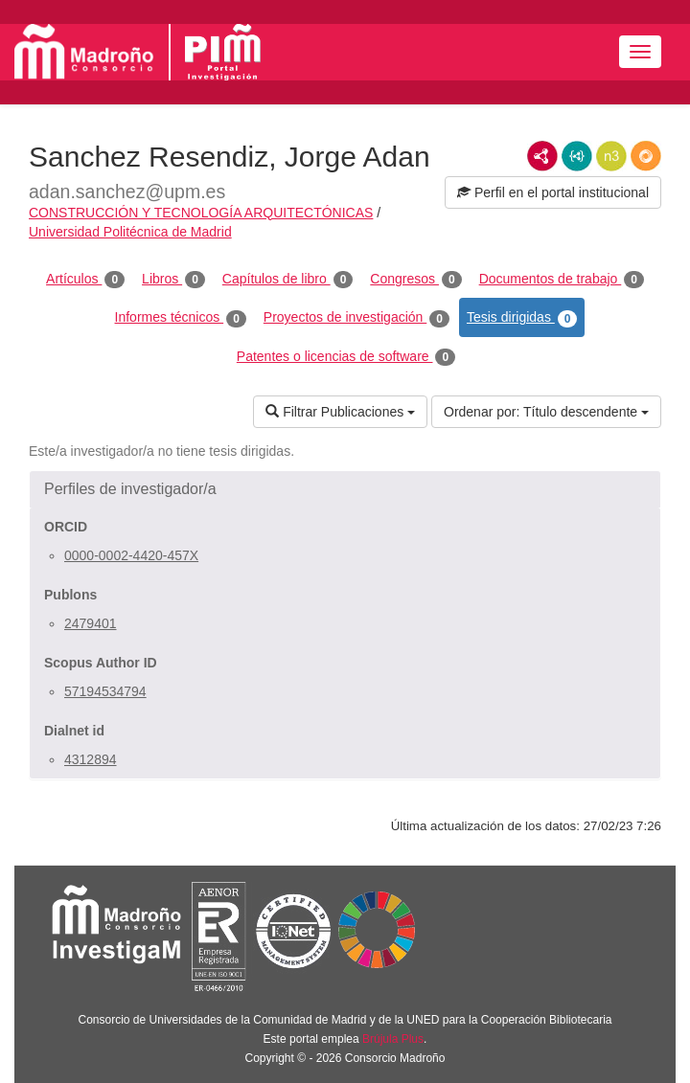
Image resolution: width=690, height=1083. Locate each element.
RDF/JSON (646, 156)
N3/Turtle (611, 156)
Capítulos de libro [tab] (288, 279)
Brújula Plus (393, 1039)
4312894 (90, 759)
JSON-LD (577, 156)
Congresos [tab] (415, 279)
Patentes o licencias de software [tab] (346, 357)
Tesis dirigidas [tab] (522, 318)
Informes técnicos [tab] (180, 318)
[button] (345, 489)
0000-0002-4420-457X (131, 555)
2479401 (90, 623)
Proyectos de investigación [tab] (356, 318)
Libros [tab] (173, 279)
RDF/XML (542, 156)
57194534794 (105, 691)
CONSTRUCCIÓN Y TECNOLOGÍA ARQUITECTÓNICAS (201, 212)
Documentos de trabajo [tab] (561, 279)
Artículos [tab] (85, 279)
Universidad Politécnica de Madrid (130, 231)
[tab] (345, 489)
